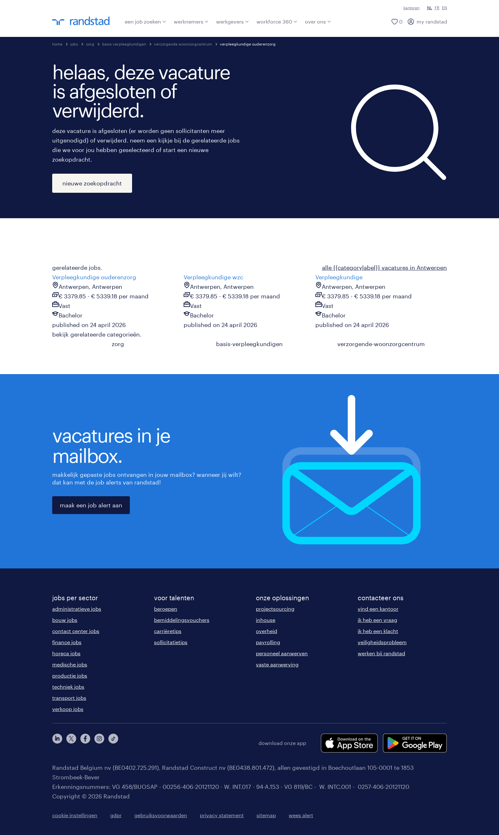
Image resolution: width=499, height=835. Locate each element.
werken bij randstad (381, 653)
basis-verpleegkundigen (249, 343)
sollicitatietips (170, 642)
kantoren (411, 7)
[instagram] (99, 743)
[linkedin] (57, 743)
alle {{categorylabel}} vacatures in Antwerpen (384, 267)
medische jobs (69, 664)
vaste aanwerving (277, 664)
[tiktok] (113, 743)
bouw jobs (64, 620)
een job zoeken (145, 21)
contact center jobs (75, 631)
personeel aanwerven (282, 653)
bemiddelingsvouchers (181, 620)
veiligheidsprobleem (382, 642)
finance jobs (66, 642)
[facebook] (85, 743)
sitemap (266, 815)
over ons (318, 21)
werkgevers (232, 21)
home (57, 44)
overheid (266, 631)
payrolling (268, 642)
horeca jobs (66, 653)
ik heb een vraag (377, 620)
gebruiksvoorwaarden (160, 815)
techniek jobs (68, 687)
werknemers (191, 21)
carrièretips (167, 631)
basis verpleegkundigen (124, 44)
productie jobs (69, 675)
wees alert (301, 815)
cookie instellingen (74, 815)
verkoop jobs (67, 709)
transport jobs (69, 698)
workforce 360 (277, 21)
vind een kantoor (378, 609)
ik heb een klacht (378, 631)
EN (444, 7)
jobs (74, 44)
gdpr (116, 815)
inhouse (265, 620)
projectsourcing (275, 609)
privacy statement (222, 815)
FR (437, 7)
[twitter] (71, 743)
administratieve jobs (76, 609)
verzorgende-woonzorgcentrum (381, 343)
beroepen (165, 609)
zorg (90, 44)
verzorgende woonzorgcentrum (183, 44)
